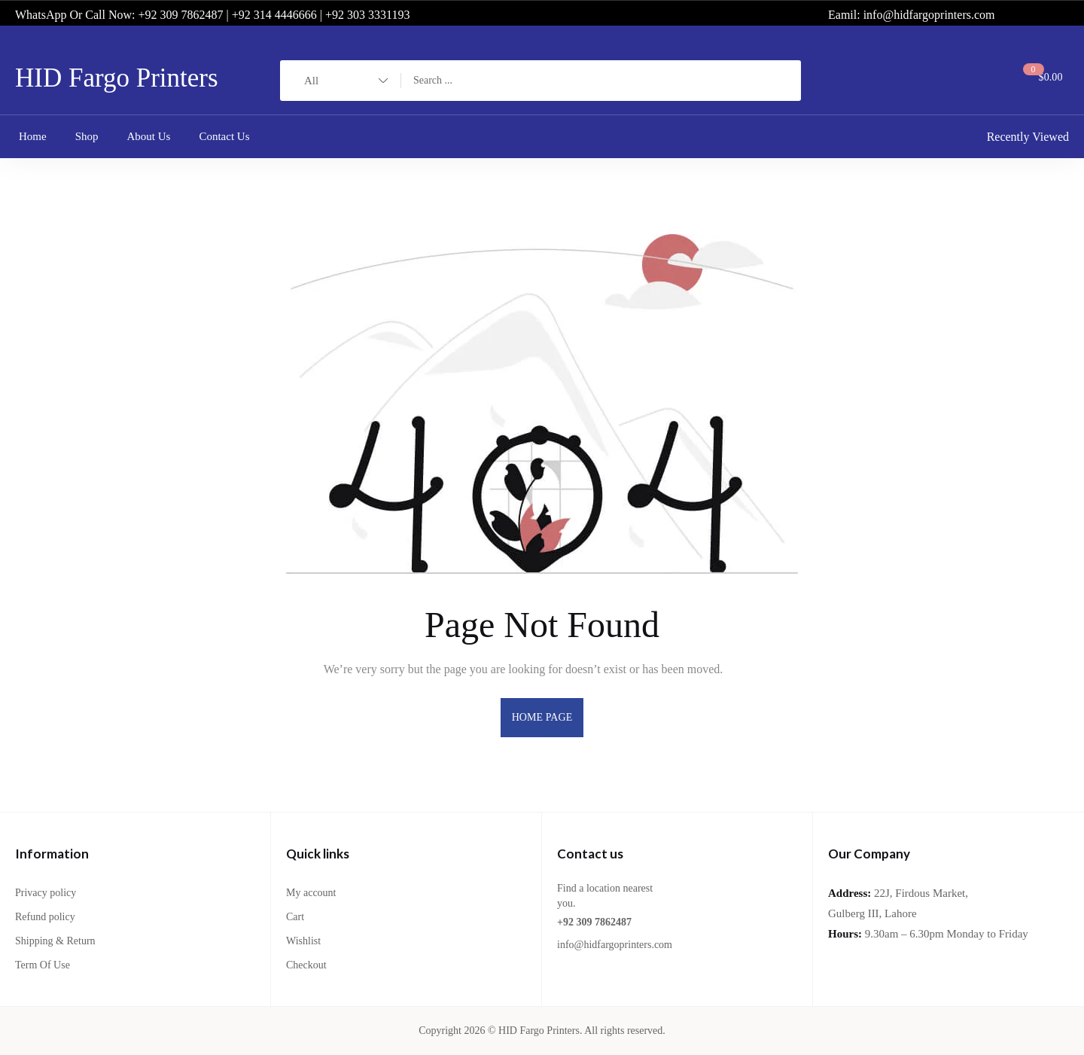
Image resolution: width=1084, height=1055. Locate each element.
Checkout (306, 965)
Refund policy (45, 916)
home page (542, 717)
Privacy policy (45, 892)
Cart (295, 916)
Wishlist (303, 941)
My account (311, 892)
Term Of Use (42, 965)
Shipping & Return (55, 941)
